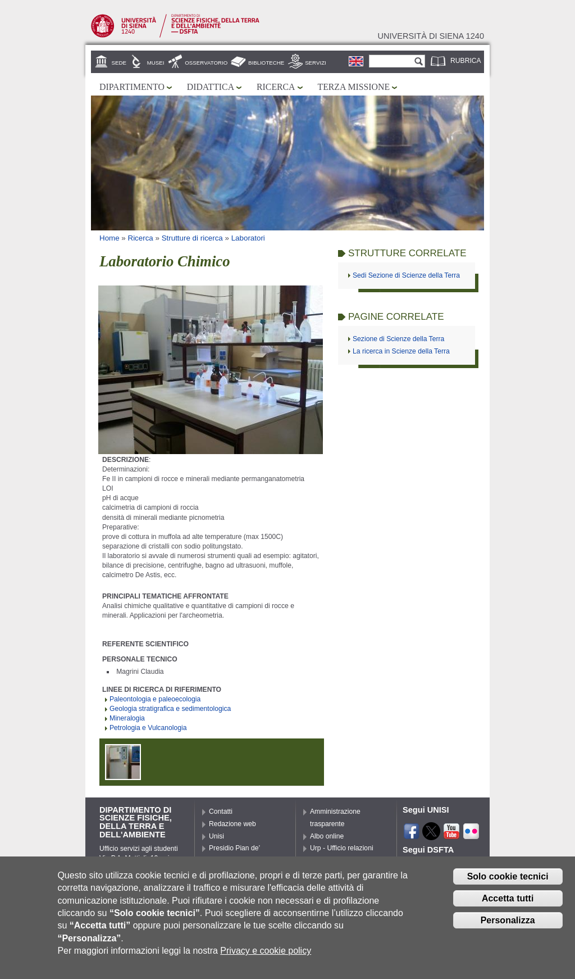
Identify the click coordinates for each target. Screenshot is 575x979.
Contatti (220, 811)
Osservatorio (206, 63)
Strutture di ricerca (192, 238)
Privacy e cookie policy (265, 958)
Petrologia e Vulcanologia (147, 728)
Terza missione (354, 87)
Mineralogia (127, 718)
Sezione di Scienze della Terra (398, 339)
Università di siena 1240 (430, 35)
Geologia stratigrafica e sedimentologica (170, 709)
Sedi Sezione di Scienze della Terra (406, 275)
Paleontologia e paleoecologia (154, 699)
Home (109, 238)
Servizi (315, 63)
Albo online (327, 836)
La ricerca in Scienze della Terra (401, 351)
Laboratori (248, 238)
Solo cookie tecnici (508, 883)
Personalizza (508, 927)
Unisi (216, 836)
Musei (156, 63)
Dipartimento (132, 87)
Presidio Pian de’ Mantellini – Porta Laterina (235, 860)
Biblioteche (266, 63)
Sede (119, 63)
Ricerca (276, 87)
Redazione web (232, 824)
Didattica (210, 87)
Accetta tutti (507, 905)
